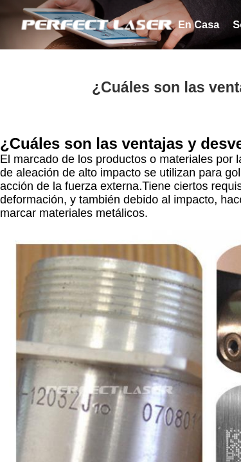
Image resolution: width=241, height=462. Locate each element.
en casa (198, 24)
